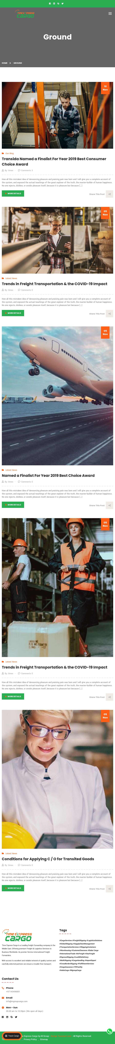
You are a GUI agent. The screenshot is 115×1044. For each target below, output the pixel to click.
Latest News (11, 278)
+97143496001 (13, 991)
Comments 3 (25, 170)
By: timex (7, 170)
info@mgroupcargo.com (17, 1001)
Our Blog (9, 153)
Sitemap (44, 1039)
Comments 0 (25, 290)
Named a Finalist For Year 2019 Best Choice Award (48, 475)
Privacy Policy (30, 1039)
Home (5, 63)
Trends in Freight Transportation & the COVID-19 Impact (54, 283)
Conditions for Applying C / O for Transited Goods (48, 859)
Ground (18, 63)
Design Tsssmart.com (61, 1036)
